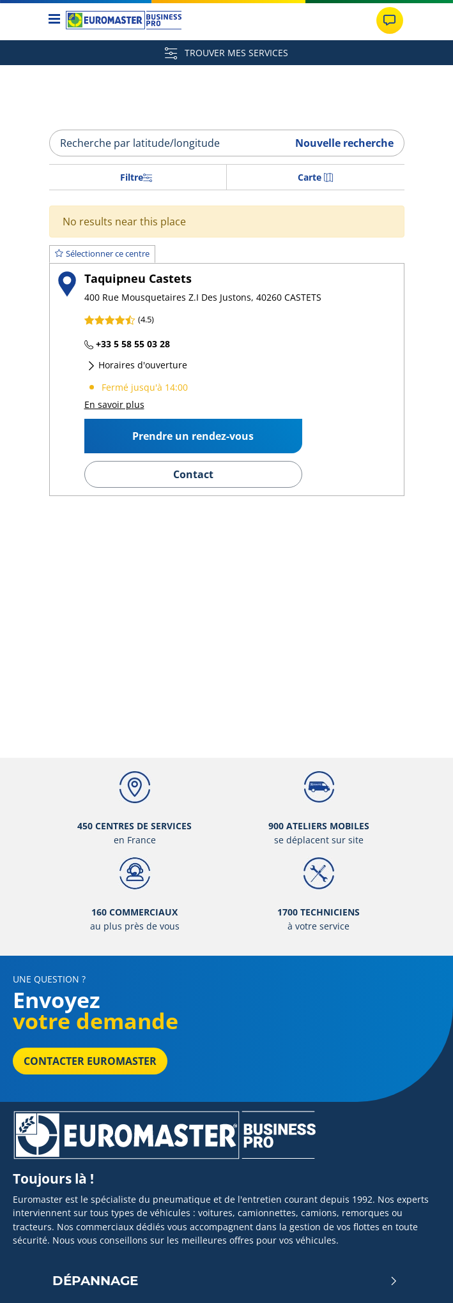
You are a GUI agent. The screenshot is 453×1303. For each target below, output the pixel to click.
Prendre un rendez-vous (193, 436)
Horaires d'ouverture (137, 365)
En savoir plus (114, 404)
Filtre (136, 177)
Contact (193, 474)
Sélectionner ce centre (102, 253)
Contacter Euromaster (90, 1061)
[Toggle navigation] (54, 20)
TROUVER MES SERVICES (226, 53)
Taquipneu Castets (138, 278)
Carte (315, 177)
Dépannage (225, 1280)
